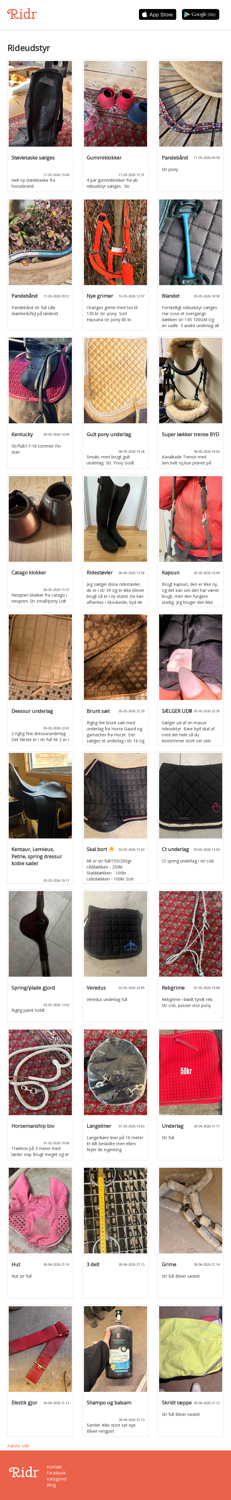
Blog (51, 1485)
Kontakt (54, 1467)
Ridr (22, 14)
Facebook (56, 1473)
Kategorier (57, 1479)
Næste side (18, 1446)
